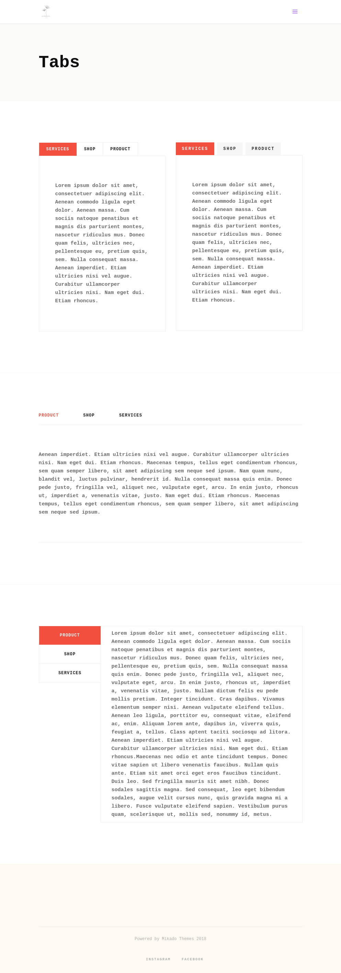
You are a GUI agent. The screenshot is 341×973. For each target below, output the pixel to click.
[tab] (58, 149)
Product (120, 149)
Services (57, 149)
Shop (90, 149)
